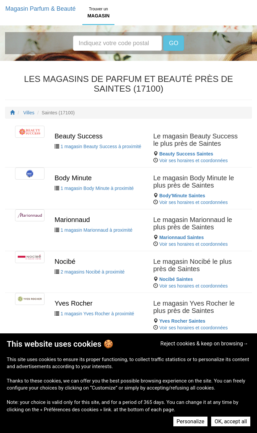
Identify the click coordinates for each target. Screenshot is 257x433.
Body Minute (73, 178)
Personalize (190, 421)
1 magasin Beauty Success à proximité (101, 146)
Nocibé (65, 261)
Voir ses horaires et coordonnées (193, 160)
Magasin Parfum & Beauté (40, 8)
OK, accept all (231, 421)
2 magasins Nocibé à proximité (92, 272)
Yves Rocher (73, 303)
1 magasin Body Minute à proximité (97, 188)
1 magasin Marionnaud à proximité (97, 230)
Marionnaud (72, 219)
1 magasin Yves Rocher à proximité (97, 313)
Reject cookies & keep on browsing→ (204, 343)
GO (173, 43)
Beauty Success (78, 136)
